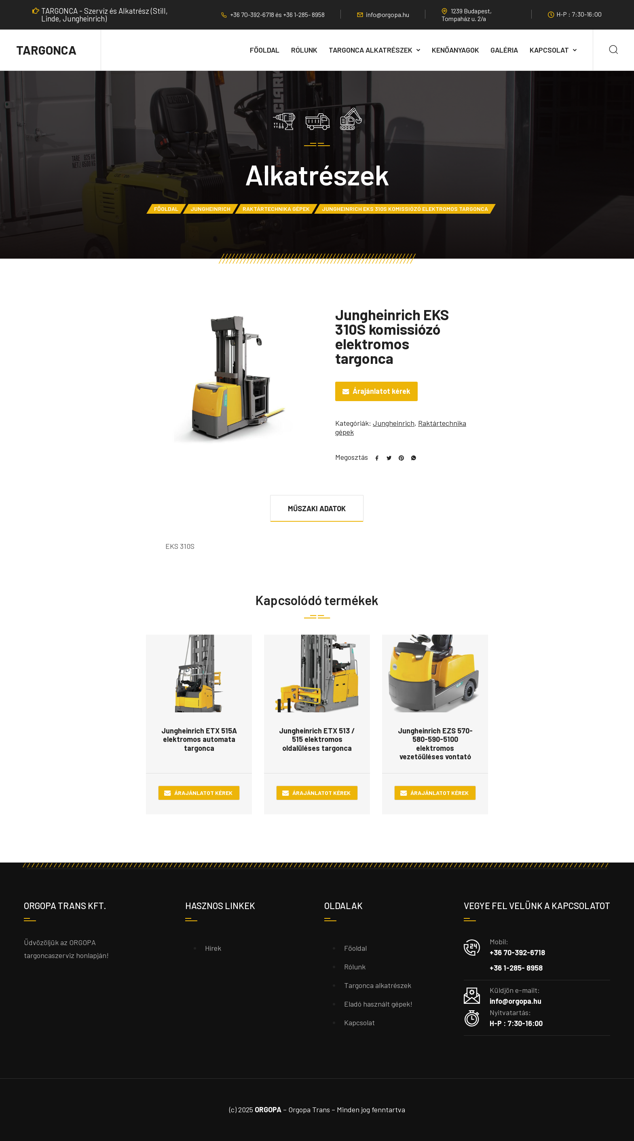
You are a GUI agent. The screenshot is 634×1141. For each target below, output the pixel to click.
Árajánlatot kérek (381, 391)
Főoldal (264, 49)
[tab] (317, 508)
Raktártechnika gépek (276, 208)
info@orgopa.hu (387, 14)
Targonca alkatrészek (370, 49)
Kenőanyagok (455, 49)
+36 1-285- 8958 (304, 14)
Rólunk (304, 49)
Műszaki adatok (317, 508)
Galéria (504, 49)
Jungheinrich (210, 208)
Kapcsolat (549, 49)
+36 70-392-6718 (252, 14)
